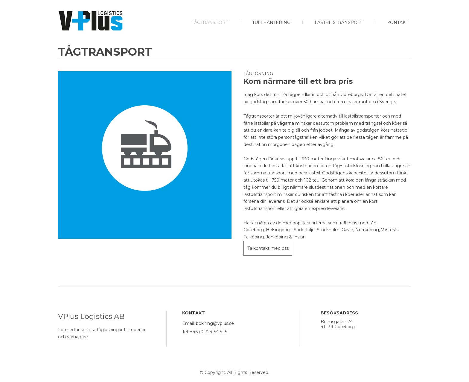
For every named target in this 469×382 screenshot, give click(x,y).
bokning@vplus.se (215, 323)
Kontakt (397, 22)
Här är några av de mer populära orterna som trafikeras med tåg (310, 223)
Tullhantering (271, 22)
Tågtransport (210, 22)
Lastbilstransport (339, 22)
